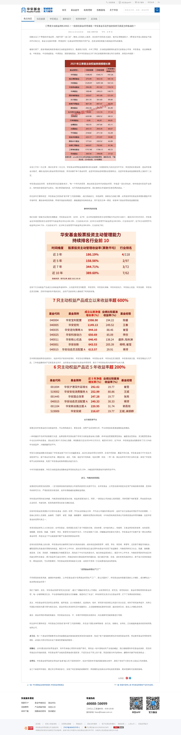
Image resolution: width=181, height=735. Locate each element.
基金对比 (52, 703)
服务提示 (67, 19)
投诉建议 (52, 711)
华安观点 (54, 19)
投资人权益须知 (51, 724)
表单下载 (25, 711)
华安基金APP (125, 2)
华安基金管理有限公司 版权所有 (47, 727)
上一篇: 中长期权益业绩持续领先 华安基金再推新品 (45, 685)
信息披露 (41, 19)
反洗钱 (94, 19)
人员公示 (131, 724)
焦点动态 (28, 18)
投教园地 (101, 10)
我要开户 (25, 703)
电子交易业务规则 (108, 724)
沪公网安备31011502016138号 (96, 727)
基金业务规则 (92, 724)
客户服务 (139, 2)
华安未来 (151, 2)
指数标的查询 (40, 711)
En (159, 2)
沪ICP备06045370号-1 (71, 727)
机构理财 (88, 10)
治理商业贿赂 (66, 724)
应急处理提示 (143, 724)
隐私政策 (121, 724)
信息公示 (52, 707)
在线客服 (110, 2)
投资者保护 (81, 19)
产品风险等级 (40, 707)
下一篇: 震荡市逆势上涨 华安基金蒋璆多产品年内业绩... (134, 685)
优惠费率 (25, 707)
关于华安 (114, 10)
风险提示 (79, 724)
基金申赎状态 (40, 703)
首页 (64, 10)
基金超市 (75, 10)
